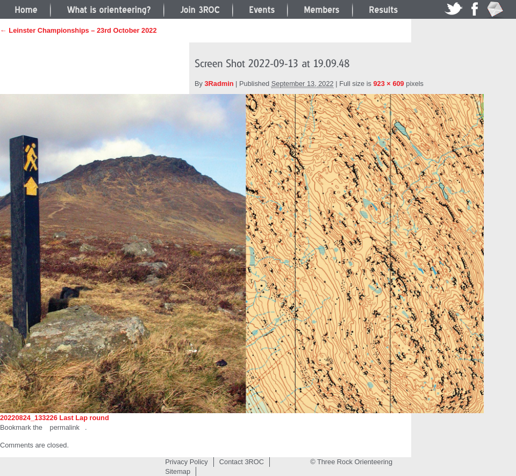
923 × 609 (388, 84)
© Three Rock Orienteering (351, 462)
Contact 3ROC (241, 462)
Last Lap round (84, 418)
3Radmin (219, 84)
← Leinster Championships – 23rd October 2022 (78, 30)
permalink (65, 427)
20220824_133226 (29, 418)
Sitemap (177, 471)
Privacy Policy (186, 462)
